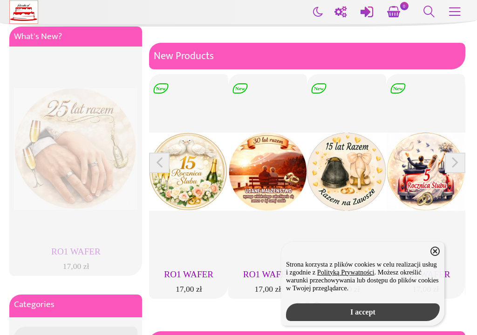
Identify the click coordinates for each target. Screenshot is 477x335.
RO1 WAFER (188, 274)
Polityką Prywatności (346, 272)
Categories (34, 304)
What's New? (38, 36)
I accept (362, 312)
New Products (184, 56)
